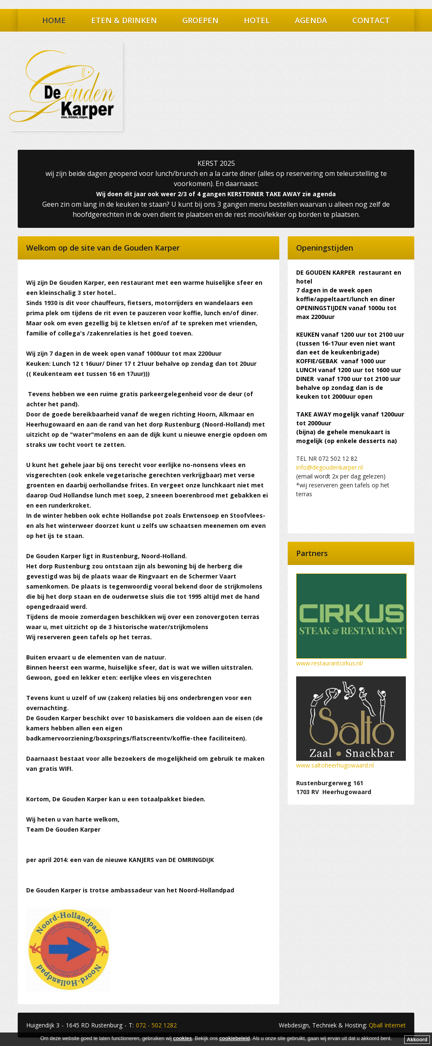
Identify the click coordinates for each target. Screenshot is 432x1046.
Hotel (257, 20)
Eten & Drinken (124, 20)
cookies (182, 1038)
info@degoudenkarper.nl (329, 467)
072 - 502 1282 (156, 1025)
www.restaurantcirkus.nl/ (329, 663)
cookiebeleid (234, 1038)
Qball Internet (387, 1025)
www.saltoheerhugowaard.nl (335, 765)
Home (54, 20)
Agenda (311, 20)
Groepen (200, 20)
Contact (371, 20)
